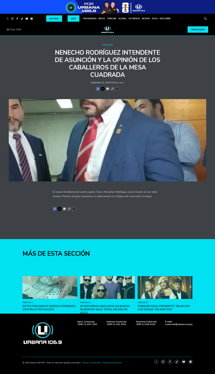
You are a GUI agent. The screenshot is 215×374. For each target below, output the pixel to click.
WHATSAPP (198, 29)
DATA (155, 18)
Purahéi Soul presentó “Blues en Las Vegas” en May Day (164, 323)
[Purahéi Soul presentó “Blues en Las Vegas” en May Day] (165, 303)
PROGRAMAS (90, 18)
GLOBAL (122, 18)
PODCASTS (107, 45)
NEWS (101, 18)
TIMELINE (111, 18)
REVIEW (146, 18)
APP (73, 18)
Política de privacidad (112, 362)
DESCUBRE (165, 18)
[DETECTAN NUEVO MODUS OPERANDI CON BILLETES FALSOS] (49, 303)
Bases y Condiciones (92, 362)
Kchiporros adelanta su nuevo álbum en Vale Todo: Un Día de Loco (105, 325)
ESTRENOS (134, 18)
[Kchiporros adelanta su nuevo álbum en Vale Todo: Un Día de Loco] (107, 303)
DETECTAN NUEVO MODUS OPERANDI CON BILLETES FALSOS (48, 323)
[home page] (107, 29)
